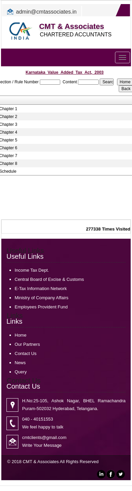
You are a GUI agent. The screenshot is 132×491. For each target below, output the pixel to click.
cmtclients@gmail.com (44, 437)
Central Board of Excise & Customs (49, 279)
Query (21, 371)
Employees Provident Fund (41, 306)
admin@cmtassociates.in (46, 12)
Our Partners (27, 344)
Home (21, 335)
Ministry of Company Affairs (41, 297)
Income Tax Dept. (32, 270)
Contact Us (25, 353)
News (20, 362)
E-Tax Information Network (41, 288)
